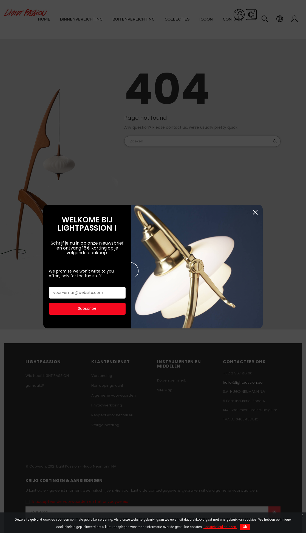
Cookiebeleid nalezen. (220, 527)
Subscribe (87, 307)
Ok (245, 527)
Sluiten (255, 211)
